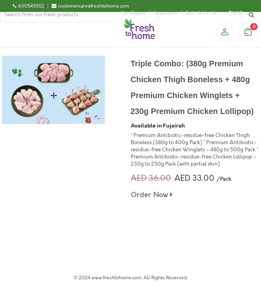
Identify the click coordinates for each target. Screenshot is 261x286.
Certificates (133, 13)
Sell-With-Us (201, 13)
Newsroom (165, 13)
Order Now (151, 195)
